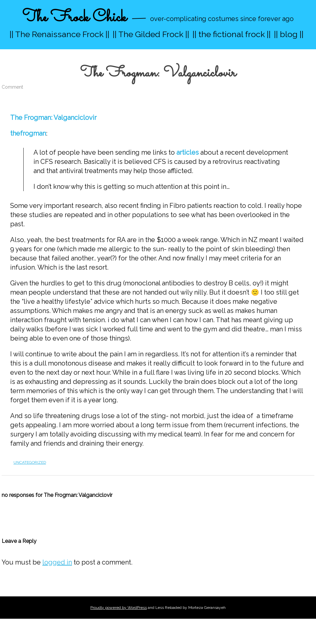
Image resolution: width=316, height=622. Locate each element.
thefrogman (28, 133)
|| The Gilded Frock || (151, 34)
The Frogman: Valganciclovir (53, 118)
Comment (12, 87)
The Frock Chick (74, 18)
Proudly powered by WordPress (118, 607)
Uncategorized (29, 462)
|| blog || (289, 34)
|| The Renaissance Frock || (59, 34)
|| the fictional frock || (231, 34)
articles (187, 152)
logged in (57, 562)
